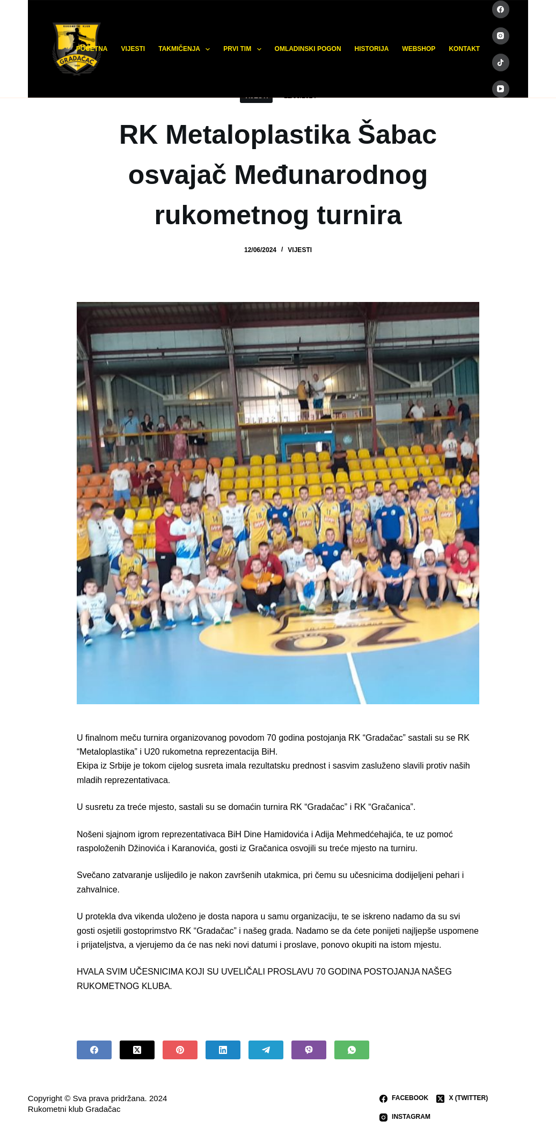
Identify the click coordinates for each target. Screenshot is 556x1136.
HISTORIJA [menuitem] (372, 49)
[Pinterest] (180, 1050)
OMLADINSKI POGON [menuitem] (308, 49)
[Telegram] (265, 1050)
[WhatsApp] (351, 1050)
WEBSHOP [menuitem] (418, 49)
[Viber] (308, 1050)
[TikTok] (501, 62)
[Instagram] (501, 36)
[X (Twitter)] (137, 1050)
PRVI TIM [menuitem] (244, 49)
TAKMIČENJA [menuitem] (186, 49)
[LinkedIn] (223, 1050)
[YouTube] (501, 89)
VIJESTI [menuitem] (133, 49)
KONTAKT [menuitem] (464, 49)
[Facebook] (501, 9)
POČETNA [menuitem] (92, 49)
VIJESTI (300, 250)
